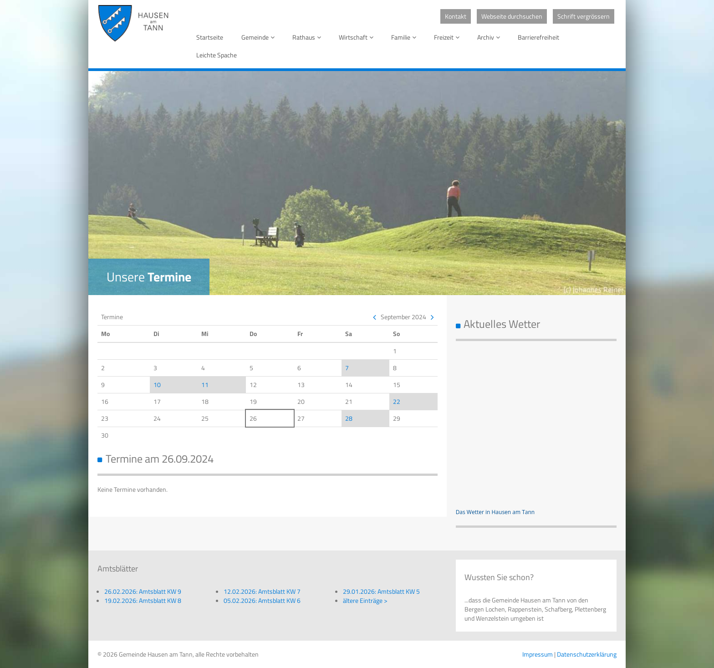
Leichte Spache (216, 55)
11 (205, 384)
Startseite (209, 37)
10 (157, 384)
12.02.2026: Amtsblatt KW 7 (262, 591)
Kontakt (455, 16)
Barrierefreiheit (538, 37)
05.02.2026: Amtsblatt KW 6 (262, 600)
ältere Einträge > (365, 600)
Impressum (537, 654)
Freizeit (448, 37)
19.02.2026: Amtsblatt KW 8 (142, 600)
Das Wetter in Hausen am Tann (495, 512)
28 (348, 418)
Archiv (490, 37)
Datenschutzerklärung (587, 654)
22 (396, 401)
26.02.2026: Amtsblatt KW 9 (142, 591)
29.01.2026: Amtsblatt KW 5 (381, 591)
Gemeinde (259, 37)
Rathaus (308, 37)
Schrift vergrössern (583, 16)
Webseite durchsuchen (511, 16)
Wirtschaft (358, 37)
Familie (405, 37)
